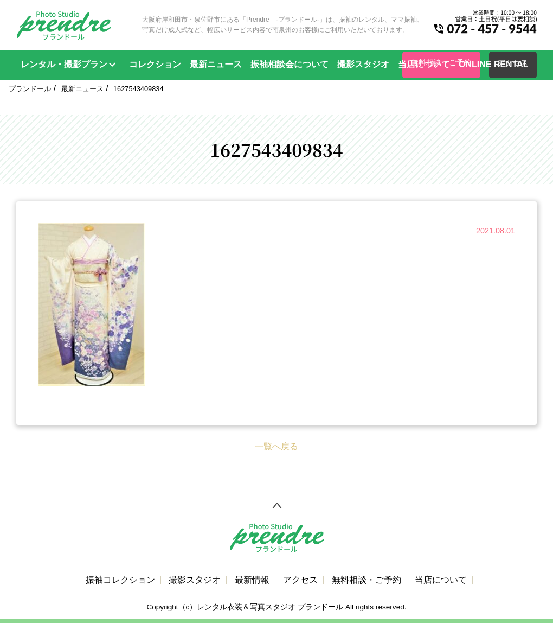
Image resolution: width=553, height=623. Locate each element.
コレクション (155, 64)
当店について (424, 64)
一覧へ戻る (276, 446)
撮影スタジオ (363, 64)
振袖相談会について (289, 64)
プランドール (30, 89)
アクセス (300, 580)
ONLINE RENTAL (494, 64)
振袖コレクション (120, 580)
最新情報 (252, 580)
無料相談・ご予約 (366, 580)
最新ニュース (216, 64)
